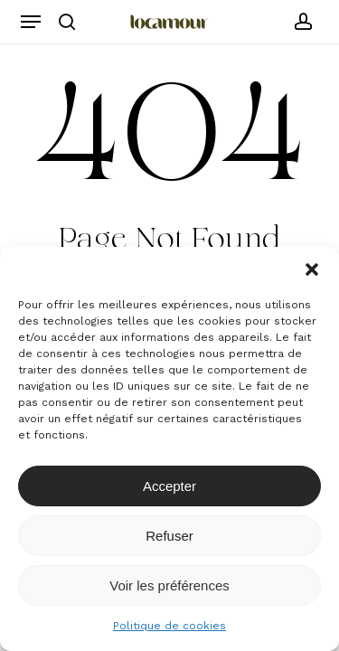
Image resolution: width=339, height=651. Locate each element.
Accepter (169, 486)
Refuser (169, 535)
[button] (312, 269)
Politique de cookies (169, 625)
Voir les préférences (169, 585)
